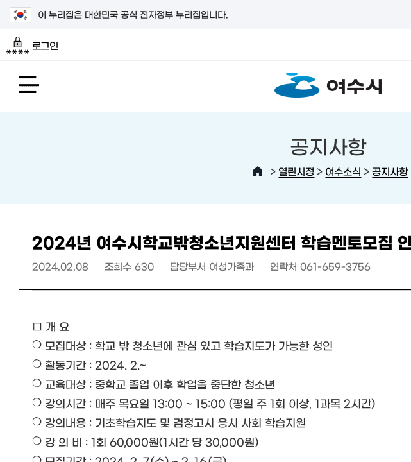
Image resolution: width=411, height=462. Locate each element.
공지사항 (390, 171)
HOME (257, 171)
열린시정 (296, 171)
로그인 (32, 46)
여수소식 (343, 171)
